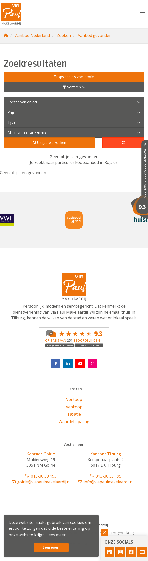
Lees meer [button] (56, 535)
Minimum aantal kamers (74, 132)
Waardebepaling (74, 421)
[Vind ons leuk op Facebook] (55, 363)
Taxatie (74, 414)
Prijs (74, 112)
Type (74, 122)
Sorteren (74, 87)
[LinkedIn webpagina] (68, 363)
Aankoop (74, 407)
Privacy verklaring (122, 533)
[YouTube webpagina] (80, 363)
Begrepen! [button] (51, 547)
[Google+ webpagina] (92, 363)
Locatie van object (74, 102)
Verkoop (74, 399)
